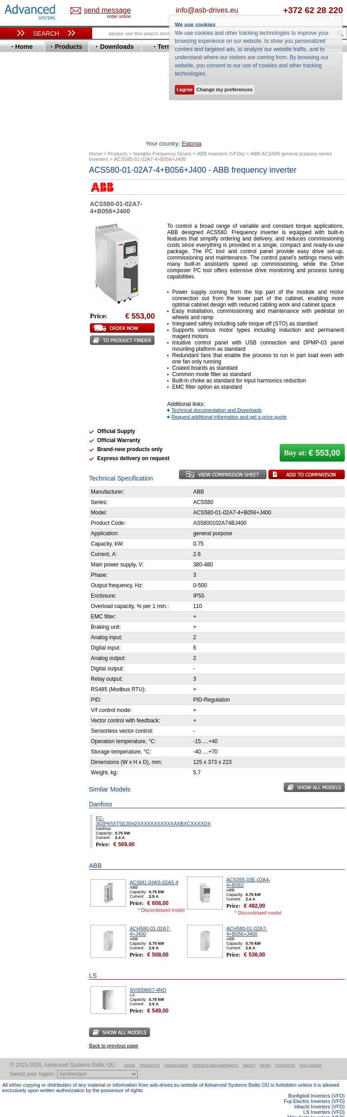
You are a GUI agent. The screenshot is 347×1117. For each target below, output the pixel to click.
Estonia (102, 10)
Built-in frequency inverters (37, 658)
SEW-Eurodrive (31, 381)
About (249, 1051)
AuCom (20, 446)
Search (46, 33)
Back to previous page (113, 1031)
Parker (19, 354)
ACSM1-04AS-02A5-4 (154, 868)
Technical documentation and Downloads (216, 396)
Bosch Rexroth (31, 219)
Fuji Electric (27, 273)
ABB (16, 192)
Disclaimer (311, 1051)
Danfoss (21, 225)
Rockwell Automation (40, 361)
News (265, 1051)
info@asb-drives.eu (238, 10)
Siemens (22, 388)
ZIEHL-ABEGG (30, 415)
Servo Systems (27, 491)
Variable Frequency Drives (43, 185)
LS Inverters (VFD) (324, 1098)
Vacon (19, 402)
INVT (17, 307)
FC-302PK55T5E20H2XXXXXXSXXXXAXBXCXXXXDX (153, 806)
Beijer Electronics (35, 205)
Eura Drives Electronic (41, 259)
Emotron (22, 253)
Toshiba (21, 395)
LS (14, 327)
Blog (13, 568)
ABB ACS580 (330, 1109)
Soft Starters (24, 433)
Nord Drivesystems (37, 341)
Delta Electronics (34, 232)
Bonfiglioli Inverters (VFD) (316, 1081)
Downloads (176, 1051)
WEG (17, 408)
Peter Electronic (32, 467)
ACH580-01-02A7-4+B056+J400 (246, 917)
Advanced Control (35, 198)
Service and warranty (215, 1051)
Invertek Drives (31, 300)
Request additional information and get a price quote (228, 402)
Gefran (19, 280)
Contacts (285, 1051)
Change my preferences (224, 89)
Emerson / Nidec (33, 246)
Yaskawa (22, 422)
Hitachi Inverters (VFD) (319, 1092)
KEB (16, 314)
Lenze (18, 320)
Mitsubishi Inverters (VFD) (316, 1103)
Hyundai (21, 293)
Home (129, 1051)
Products (150, 1051)
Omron (20, 347)
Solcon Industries (35, 480)
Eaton (18, 239)
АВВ (16, 440)
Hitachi (20, 286)
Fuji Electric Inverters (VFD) (314, 1087)
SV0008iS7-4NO (148, 976)
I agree (184, 89)
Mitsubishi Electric (36, 334)
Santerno (23, 368)
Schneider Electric (35, 375)
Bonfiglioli (24, 212)
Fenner (20, 266)
